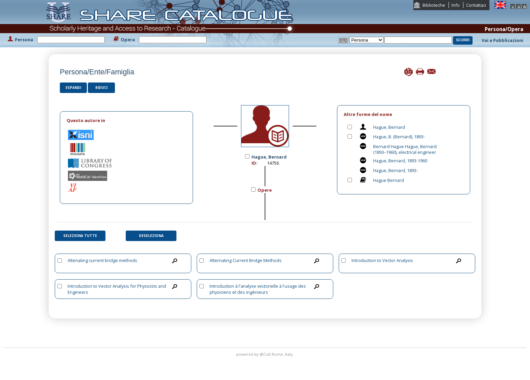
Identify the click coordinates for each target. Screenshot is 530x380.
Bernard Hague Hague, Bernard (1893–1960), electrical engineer (405, 149)
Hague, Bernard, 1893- (395, 170)
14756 (273, 163)
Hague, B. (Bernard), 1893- (399, 137)
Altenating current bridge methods (102, 260)
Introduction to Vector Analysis (382, 260)
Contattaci (476, 5)
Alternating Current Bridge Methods (246, 260)
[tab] (126, 120)
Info (456, 5)
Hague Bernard (388, 180)
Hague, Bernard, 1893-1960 (400, 161)
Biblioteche (434, 5)
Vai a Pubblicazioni (502, 40)
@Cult (266, 354)
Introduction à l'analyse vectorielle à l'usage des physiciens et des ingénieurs (258, 289)
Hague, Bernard (389, 127)
